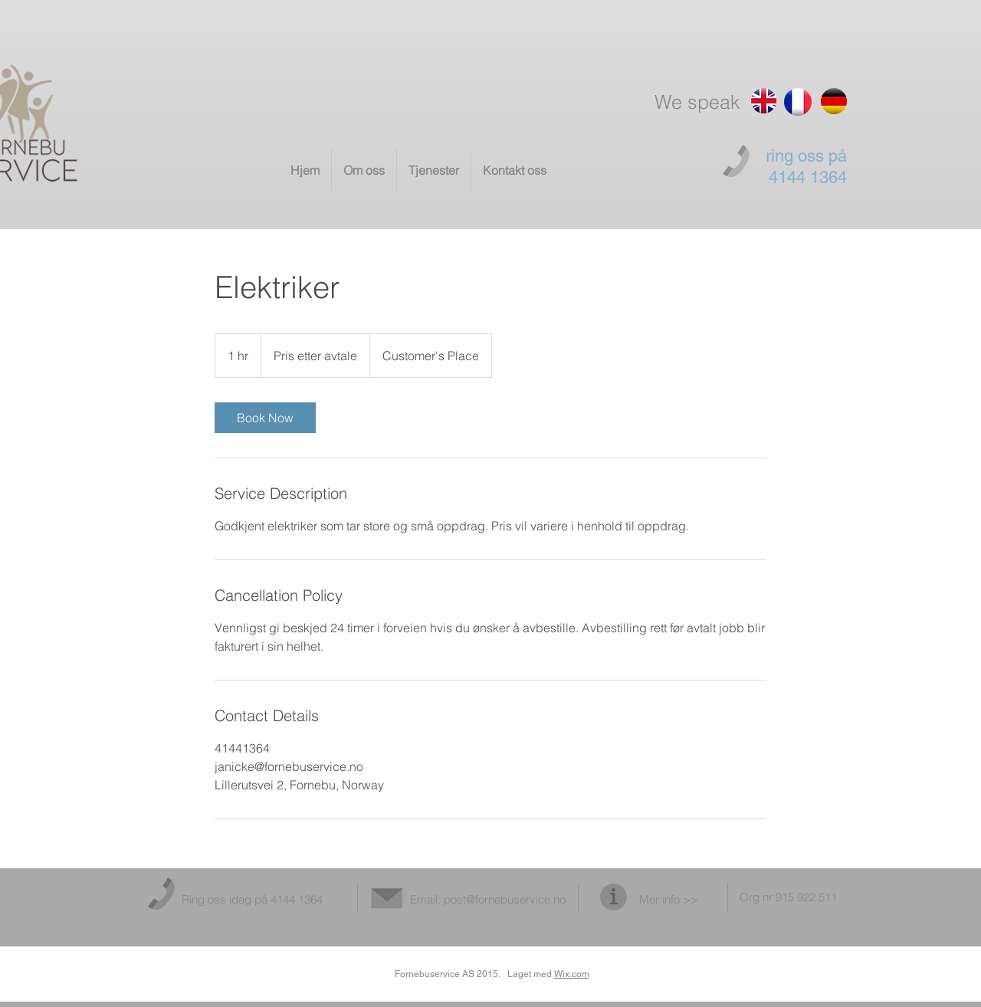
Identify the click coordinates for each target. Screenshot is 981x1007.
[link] (265, 417)
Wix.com (571, 974)
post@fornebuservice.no (505, 899)
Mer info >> (668, 899)
